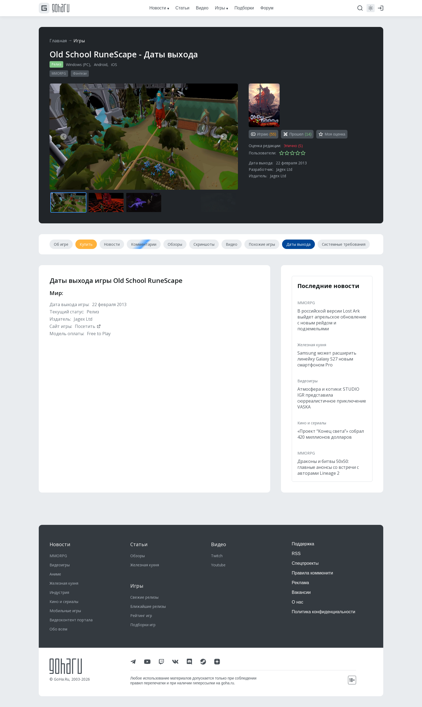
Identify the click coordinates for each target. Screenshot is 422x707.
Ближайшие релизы (148, 606)
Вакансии (301, 592)
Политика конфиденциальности (323, 611)
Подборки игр (143, 624)
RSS (296, 553)
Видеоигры (307, 380)
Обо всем (58, 629)
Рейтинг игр (141, 615)
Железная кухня (311, 344)
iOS (114, 64)
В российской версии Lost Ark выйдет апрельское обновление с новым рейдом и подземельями (331, 320)
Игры (79, 41)
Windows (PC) (78, 64)
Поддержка (303, 544)
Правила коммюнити (312, 573)
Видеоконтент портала (71, 619)
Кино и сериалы (311, 422)
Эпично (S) (293, 145)
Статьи (138, 544)
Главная (58, 41)
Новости (60, 544)
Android (100, 64)
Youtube (218, 564)
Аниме (55, 574)
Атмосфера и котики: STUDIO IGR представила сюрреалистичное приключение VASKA (331, 398)
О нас (297, 602)
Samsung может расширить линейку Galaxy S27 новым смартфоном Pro (326, 359)
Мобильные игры (65, 610)
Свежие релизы (144, 597)
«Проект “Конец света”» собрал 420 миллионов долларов (330, 434)
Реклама (300, 582)
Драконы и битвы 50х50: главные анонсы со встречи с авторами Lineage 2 (328, 467)
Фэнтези (80, 73)
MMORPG (59, 73)
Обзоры (137, 555)
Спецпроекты (305, 563)
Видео (218, 544)
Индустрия (59, 592)
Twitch (217, 555)
